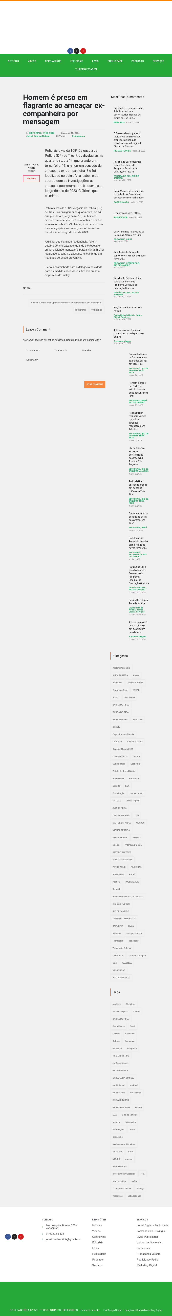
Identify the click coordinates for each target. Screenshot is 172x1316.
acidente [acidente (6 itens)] (117, 1004)
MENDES (140, 823)
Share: (27, 288)
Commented (135, 97)
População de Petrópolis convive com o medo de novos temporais (130, 255)
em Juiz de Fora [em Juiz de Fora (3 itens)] (120, 1070)
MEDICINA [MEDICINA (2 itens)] (117, 1152)
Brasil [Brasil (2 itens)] (132, 1026)
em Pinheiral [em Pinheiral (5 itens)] (118, 1085)
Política (116, 882)
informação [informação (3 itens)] (130, 1122)
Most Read (118, 97)
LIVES (95, 61)
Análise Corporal (135, 683)
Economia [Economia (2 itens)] (129, 1041)
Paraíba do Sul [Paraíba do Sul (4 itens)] (119, 1166)
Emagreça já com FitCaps (127, 213)
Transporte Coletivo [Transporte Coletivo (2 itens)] (122, 1188)
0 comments (78, 136)
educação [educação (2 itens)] (117, 1048)
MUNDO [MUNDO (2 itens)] (116, 1159)
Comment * (64, 367)
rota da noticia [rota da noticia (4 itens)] (119, 1181)
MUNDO (136, 837)
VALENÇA (143, 471)
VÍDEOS (32, 61)
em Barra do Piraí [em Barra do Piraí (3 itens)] (121, 1056)
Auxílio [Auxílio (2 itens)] (136, 1011)
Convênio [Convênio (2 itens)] (130, 1034)
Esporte (116, 786)
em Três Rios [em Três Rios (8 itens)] (119, 1093)
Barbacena (129, 697)
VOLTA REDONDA (121, 978)
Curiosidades (119, 764)
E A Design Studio (112, 1310)
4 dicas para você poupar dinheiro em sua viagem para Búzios (129, 333)
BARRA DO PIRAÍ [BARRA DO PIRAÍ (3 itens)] (121, 1019)
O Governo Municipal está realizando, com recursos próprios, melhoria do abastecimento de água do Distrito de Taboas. (128, 140)
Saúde (131, 926)
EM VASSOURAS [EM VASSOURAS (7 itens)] (121, 1100)
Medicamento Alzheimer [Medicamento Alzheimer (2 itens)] (124, 1144)
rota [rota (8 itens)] (142, 1174)
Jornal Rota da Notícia (37, 136)
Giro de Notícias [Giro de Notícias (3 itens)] (129, 1115)
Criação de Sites (133, 1310)
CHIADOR (117, 742)
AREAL (136, 690)
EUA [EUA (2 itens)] (115, 1115)
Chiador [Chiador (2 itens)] (116, 1034)
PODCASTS (137, 61)
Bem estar (138, 719)
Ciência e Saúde (135, 742)
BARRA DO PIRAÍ (121, 705)
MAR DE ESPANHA (122, 823)
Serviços (125, 317)
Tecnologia (118, 941)
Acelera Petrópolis (121, 668)
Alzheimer (117, 683)
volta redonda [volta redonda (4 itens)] (134, 1196)
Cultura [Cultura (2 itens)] (116, 1041)
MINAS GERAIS (120, 837)
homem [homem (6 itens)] (116, 1122)
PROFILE (31, 179)
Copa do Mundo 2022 (123, 749)
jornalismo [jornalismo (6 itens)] (118, 1137)
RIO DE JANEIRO (122, 265)
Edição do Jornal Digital (124, 771)
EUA (127, 786)
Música (116, 845)
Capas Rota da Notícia (124, 315)
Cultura (136, 756)
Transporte (133, 941)
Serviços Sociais (134, 933)
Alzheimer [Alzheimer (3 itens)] (131, 1004)
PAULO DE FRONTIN (122, 860)
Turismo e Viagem (86, 69)
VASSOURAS (119, 970)
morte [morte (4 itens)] (130, 1152)
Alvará (136, 675)
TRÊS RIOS (48, 133)
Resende (117, 889)
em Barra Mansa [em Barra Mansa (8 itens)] (120, 1063)
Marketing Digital (153, 1310)
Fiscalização (118, 793)
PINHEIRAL (136, 867)
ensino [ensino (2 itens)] (138, 1107)
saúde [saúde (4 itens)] (134, 1181)
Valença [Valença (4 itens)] (140, 1188)
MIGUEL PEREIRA (121, 830)
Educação (134, 778)
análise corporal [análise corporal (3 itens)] (120, 1011)
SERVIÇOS (158, 61)
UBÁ (115, 963)
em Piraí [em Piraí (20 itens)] (134, 1085)
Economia (135, 764)
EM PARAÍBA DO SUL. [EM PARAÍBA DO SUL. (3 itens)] (123, 1078)
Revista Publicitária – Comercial (128, 896)
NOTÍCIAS (13, 61)
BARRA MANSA (121, 202)
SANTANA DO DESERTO (124, 919)
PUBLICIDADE (115, 61)
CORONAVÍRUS (53, 61)
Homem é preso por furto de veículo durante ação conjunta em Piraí (138, 389)
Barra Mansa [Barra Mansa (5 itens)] (119, 1026)
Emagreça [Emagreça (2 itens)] (132, 1048)
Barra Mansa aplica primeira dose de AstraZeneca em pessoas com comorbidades (129, 194)
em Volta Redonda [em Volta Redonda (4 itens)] (121, 1107)
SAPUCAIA (118, 926)
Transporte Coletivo (122, 948)
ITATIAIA (117, 801)
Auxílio (116, 697)
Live (137, 815)
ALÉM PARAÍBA (120, 675)
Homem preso (136, 793)
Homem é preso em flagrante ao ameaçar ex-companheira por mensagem (64, 109)
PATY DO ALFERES (122, 852)
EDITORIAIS (76, 61)
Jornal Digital (132, 801)
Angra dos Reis (120, 690)
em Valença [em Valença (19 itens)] (135, 1093)
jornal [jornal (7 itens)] (132, 1129)
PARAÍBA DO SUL (122, 176)
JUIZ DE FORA (119, 808)
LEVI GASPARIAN (121, 815)
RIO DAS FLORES (122, 151)
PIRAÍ (129, 239)
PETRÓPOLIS (132, 263)
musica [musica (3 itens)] (128, 1159)
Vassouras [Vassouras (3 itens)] (118, 1196)
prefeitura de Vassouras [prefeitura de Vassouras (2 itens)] (124, 1174)
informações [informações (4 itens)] (118, 1129)
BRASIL (116, 727)
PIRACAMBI (118, 874)
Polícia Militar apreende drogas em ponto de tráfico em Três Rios (138, 488)
